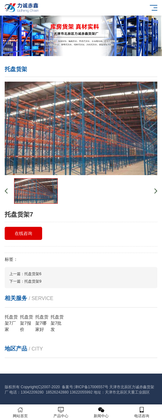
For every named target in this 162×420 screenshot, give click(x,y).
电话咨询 (141, 412)
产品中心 (61, 412)
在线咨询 (23, 233)
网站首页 (20, 412)
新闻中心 (101, 412)
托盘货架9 (33, 281)
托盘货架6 (33, 274)
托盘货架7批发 (57, 323)
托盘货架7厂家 (11, 323)
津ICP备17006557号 (91, 387)
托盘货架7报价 (26, 323)
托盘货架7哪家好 (41, 323)
